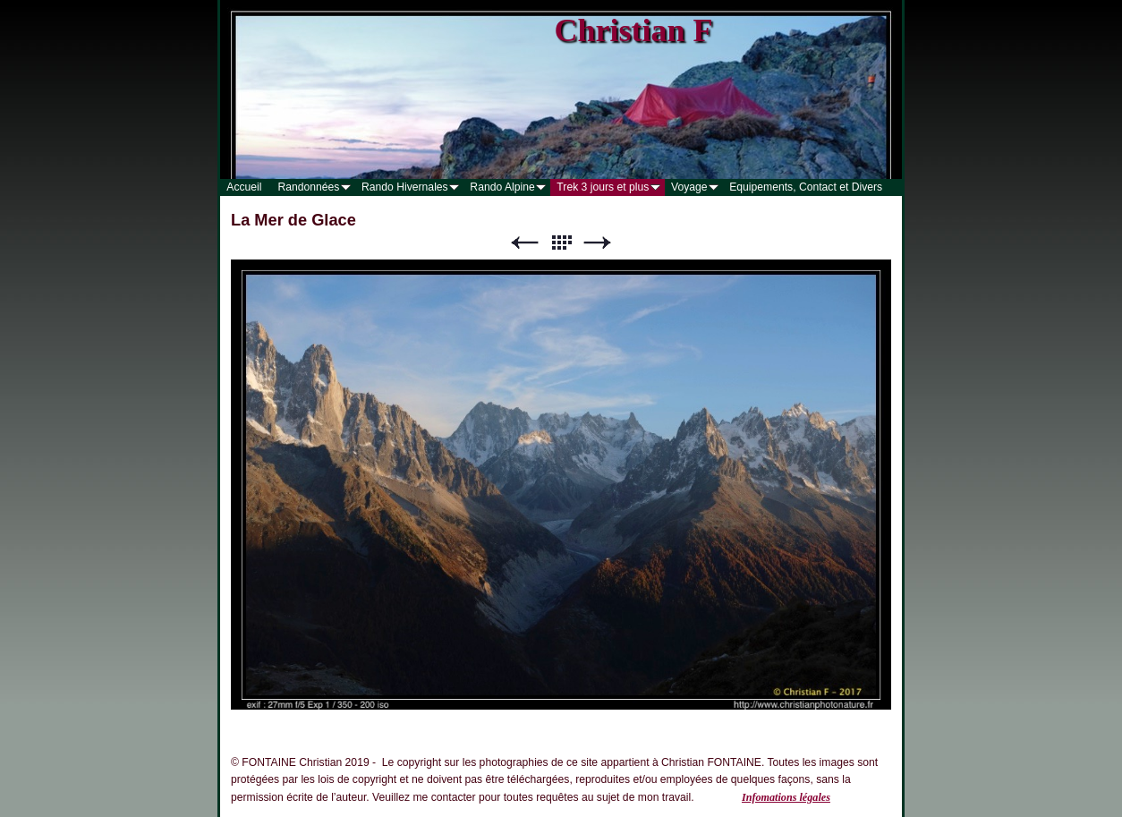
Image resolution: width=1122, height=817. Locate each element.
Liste (561, 243)
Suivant (597, 243)
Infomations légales (786, 797)
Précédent (524, 243)
